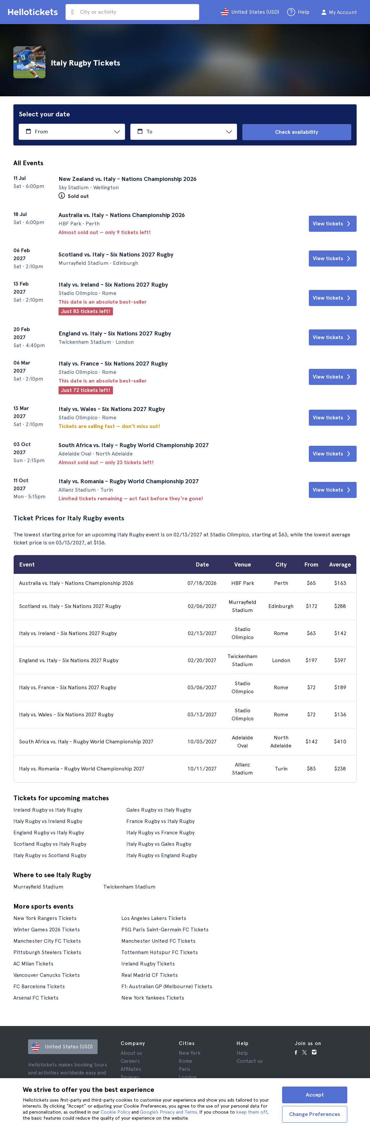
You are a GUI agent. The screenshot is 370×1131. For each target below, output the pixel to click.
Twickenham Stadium (130, 886)
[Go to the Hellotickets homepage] (34, 12)
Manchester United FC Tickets (158, 940)
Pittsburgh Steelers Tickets (47, 952)
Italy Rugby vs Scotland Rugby (49, 855)
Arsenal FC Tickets (35, 997)
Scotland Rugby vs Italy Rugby (49, 843)
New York (190, 1053)
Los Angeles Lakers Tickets (153, 918)
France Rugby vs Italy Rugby (160, 821)
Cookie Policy (115, 1112)
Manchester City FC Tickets (47, 940)
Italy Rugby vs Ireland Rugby (47, 821)
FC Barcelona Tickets (39, 986)
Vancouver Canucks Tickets (46, 974)
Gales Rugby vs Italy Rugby (158, 809)
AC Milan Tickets (33, 963)
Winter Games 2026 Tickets (47, 929)
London (188, 1077)
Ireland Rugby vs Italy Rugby (47, 809)
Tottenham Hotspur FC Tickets (160, 952)
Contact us (250, 1061)
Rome (185, 1061)
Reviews (130, 1077)
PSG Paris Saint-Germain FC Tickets (165, 929)
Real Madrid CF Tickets (149, 974)
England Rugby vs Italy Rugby (48, 832)
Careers (130, 1061)
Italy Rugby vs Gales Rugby (158, 843)
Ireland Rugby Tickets (148, 963)
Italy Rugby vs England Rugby (161, 855)
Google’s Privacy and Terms (168, 1112)
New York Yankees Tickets (152, 997)
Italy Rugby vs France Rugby (160, 832)
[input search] (132, 12)
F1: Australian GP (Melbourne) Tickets (166, 986)
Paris (184, 1069)
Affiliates (131, 1069)
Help (242, 1053)
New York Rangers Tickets (45, 918)
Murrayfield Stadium (38, 886)
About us (131, 1053)
